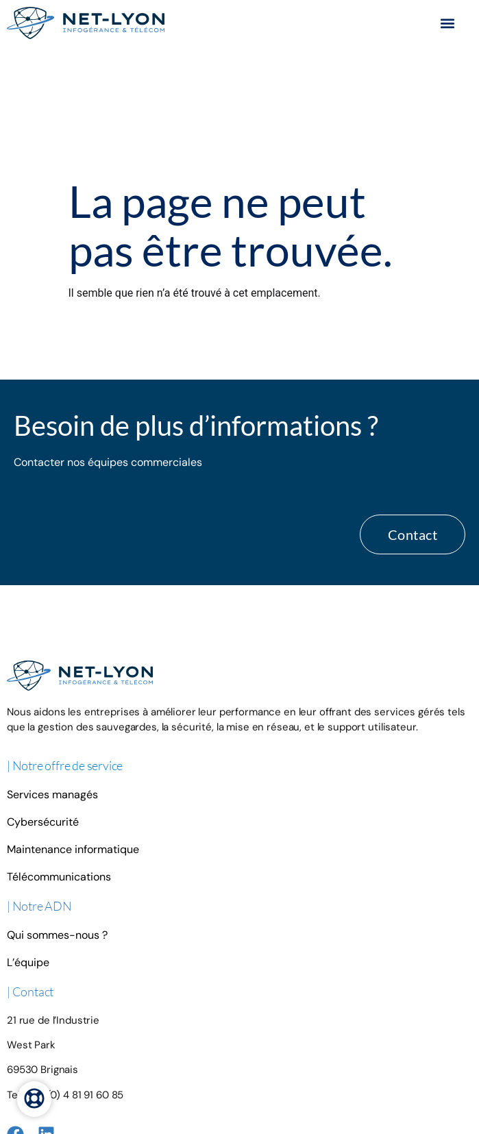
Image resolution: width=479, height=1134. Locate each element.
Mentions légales (102, 1066)
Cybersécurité (43, 696)
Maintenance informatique (73, 724)
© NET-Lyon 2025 (220, 1066)
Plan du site (160, 1066)
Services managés (52, 669)
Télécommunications (59, 751)
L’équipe (28, 837)
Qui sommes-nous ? (57, 809)
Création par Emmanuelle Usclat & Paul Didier (331, 1066)
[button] (447, 23)
